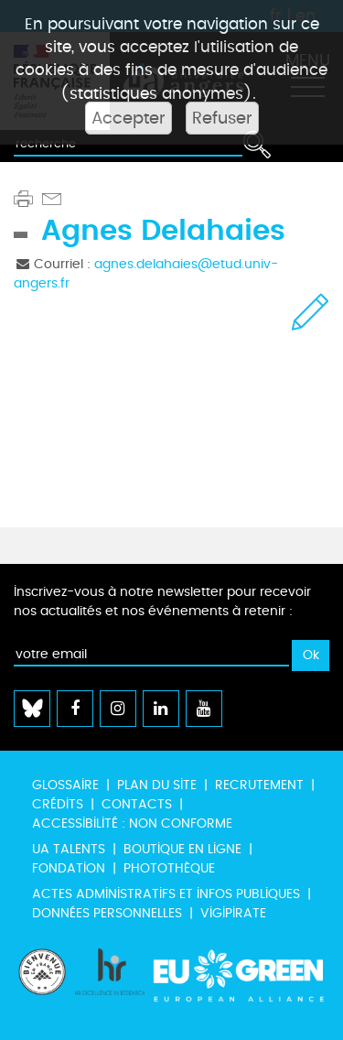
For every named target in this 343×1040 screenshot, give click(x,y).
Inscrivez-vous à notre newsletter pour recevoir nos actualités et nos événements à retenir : (162, 601)
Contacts (137, 804)
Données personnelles (107, 913)
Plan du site (157, 785)
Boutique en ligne (182, 849)
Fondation (68, 868)
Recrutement (259, 785)
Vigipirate (233, 913)
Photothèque (169, 868)
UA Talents (68, 849)
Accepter (128, 118)
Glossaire (65, 785)
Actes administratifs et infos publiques (166, 894)
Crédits (57, 804)
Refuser (222, 118)
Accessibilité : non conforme (132, 823)
